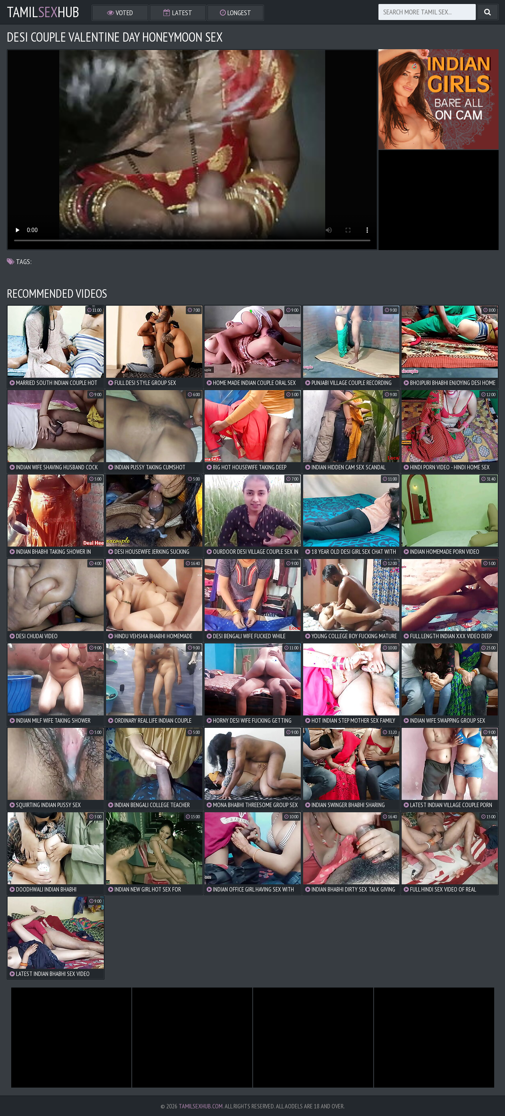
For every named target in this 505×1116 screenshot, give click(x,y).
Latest (177, 12)
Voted (120, 12)
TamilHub (43, 12)
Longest (235, 12)
